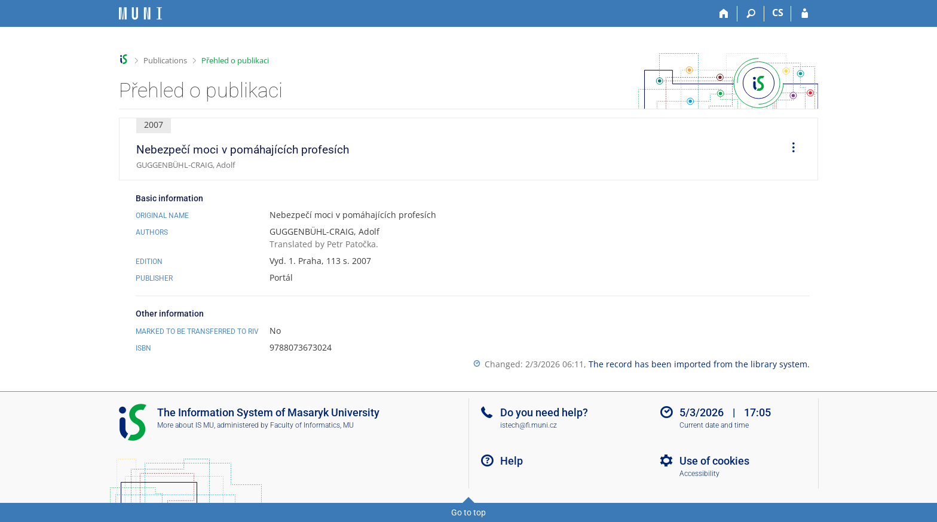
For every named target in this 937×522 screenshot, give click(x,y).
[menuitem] (789, 149)
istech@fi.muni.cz (528, 425)
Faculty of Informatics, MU (312, 425)
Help (511, 461)
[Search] (750, 14)
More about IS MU (185, 425)
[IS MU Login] (804, 14)
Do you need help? (544, 412)
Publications (165, 60)
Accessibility (699, 473)
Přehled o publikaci (235, 60)
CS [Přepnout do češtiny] (777, 12)
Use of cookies (714, 461)
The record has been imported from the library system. (699, 364)
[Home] (724, 14)
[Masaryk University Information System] (140, 13)
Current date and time (714, 425)
